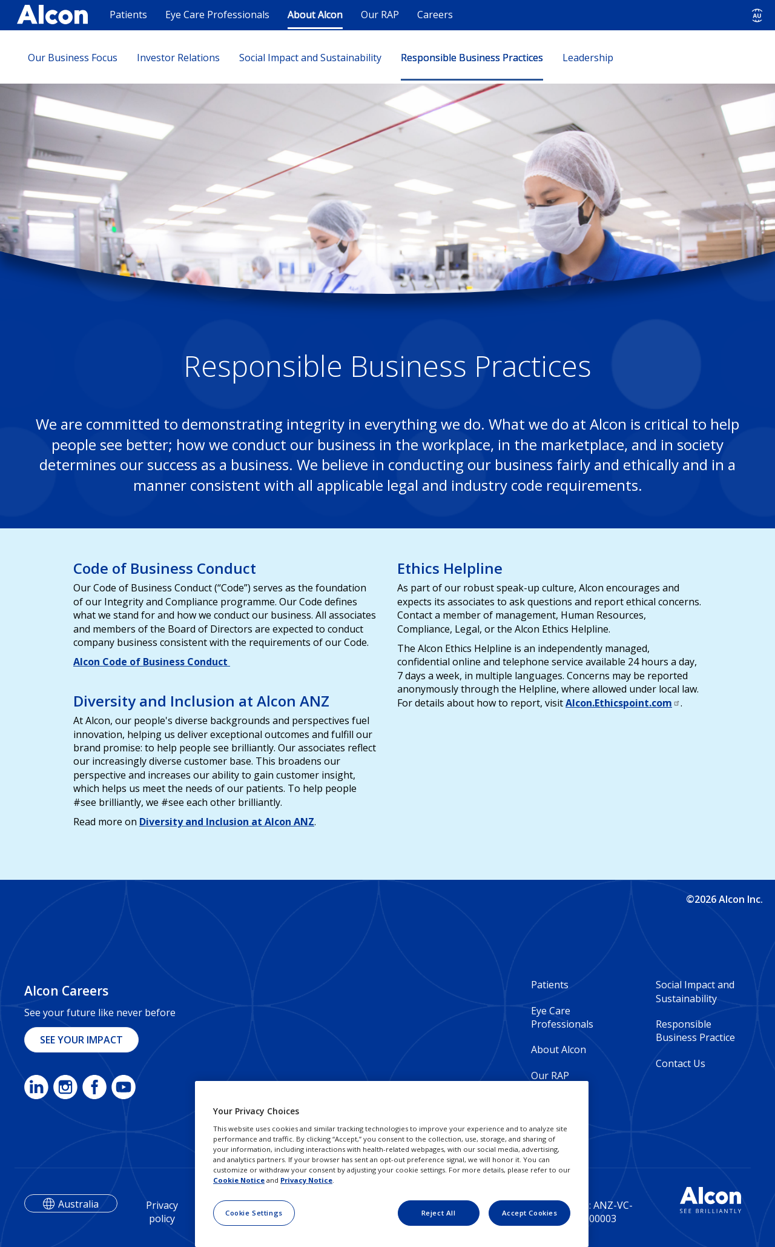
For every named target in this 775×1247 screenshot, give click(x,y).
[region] (392, 1164)
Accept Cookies (530, 1212)
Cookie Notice (239, 1180)
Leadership (587, 57)
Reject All (438, 1212)
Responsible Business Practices (472, 57)
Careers (435, 14)
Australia (78, 1204)
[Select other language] (757, 15)
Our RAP (380, 14)
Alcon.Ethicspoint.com (623, 703)
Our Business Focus (72, 57)
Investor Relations (178, 57)
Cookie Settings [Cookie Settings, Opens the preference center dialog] (254, 1212)
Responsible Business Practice (695, 1030)
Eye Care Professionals (217, 14)
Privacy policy (162, 1212)
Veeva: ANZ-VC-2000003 (597, 1212)
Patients (128, 14)
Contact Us (680, 1063)
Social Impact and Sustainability (310, 57)
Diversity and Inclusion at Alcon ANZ (226, 821)
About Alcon (315, 14)
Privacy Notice (306, 1180)
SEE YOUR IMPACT (81, 1039)
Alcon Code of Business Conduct (151, 661)
